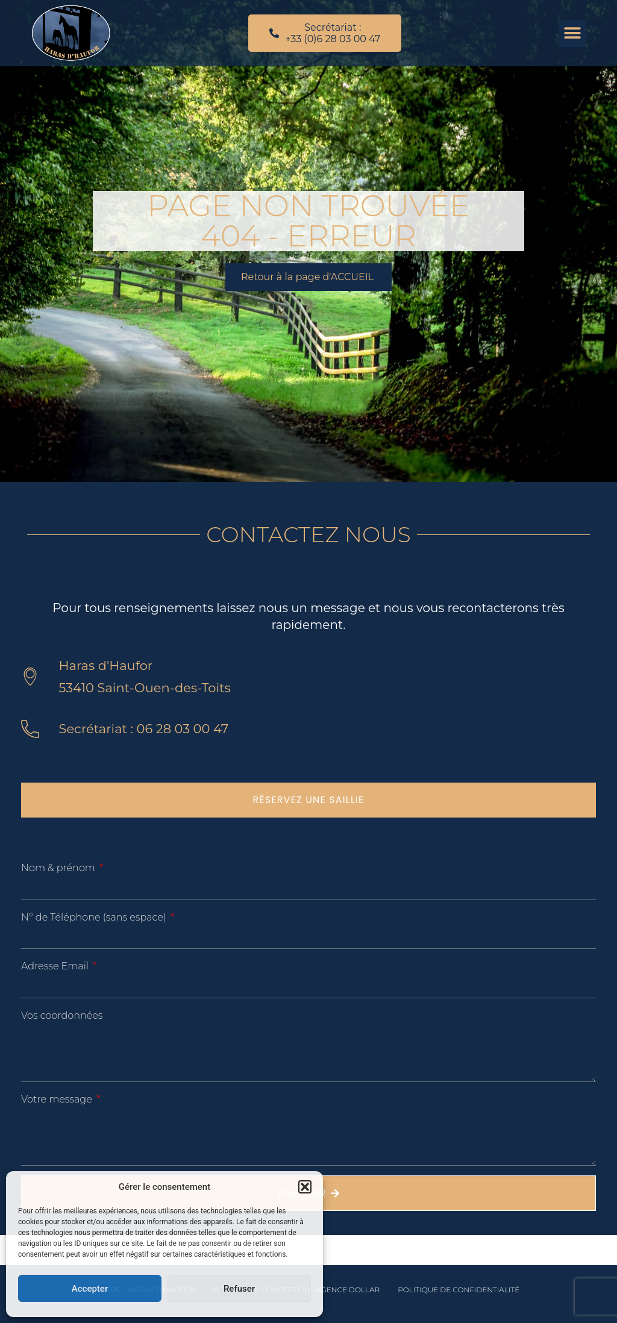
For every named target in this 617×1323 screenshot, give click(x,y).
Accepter (90, 1288)
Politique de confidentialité (458, 1289)
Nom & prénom (59, 868)
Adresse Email (56, 966)
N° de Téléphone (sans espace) (95, 917)
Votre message (58, 1099)
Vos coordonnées (61, 1015)
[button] (305, 1187)
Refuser (239, 1288)
